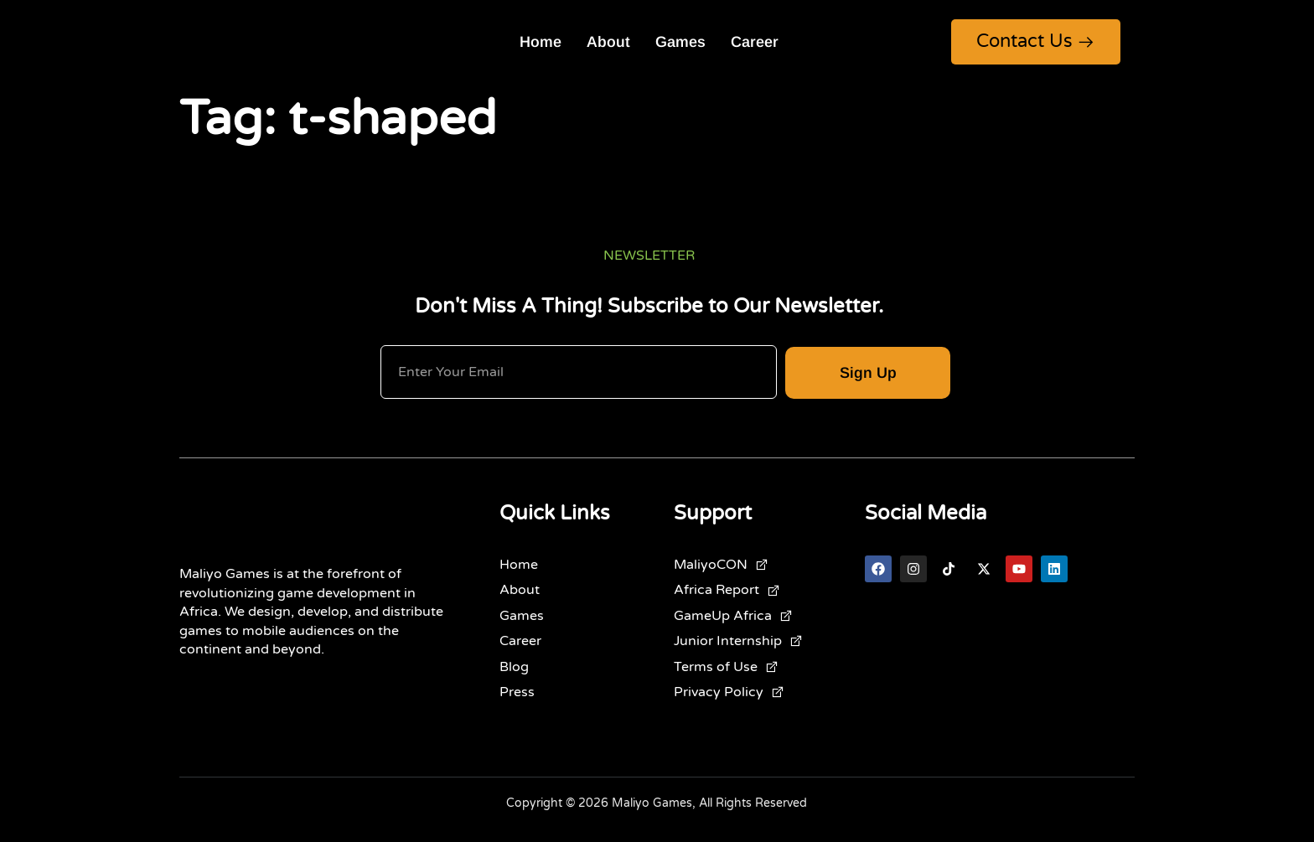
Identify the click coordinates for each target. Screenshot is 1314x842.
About (608, 42)
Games (680, 42)
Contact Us (1035, 41)
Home (540, 42)
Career (755, 42)
